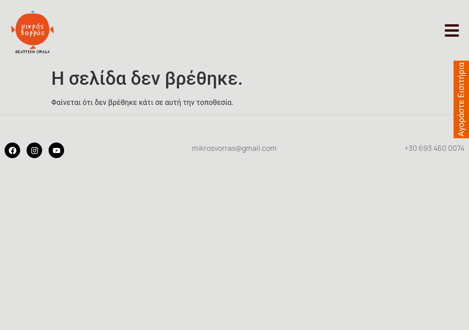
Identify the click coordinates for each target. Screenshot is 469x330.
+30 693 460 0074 (434, 148)
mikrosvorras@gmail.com (234, 148)
